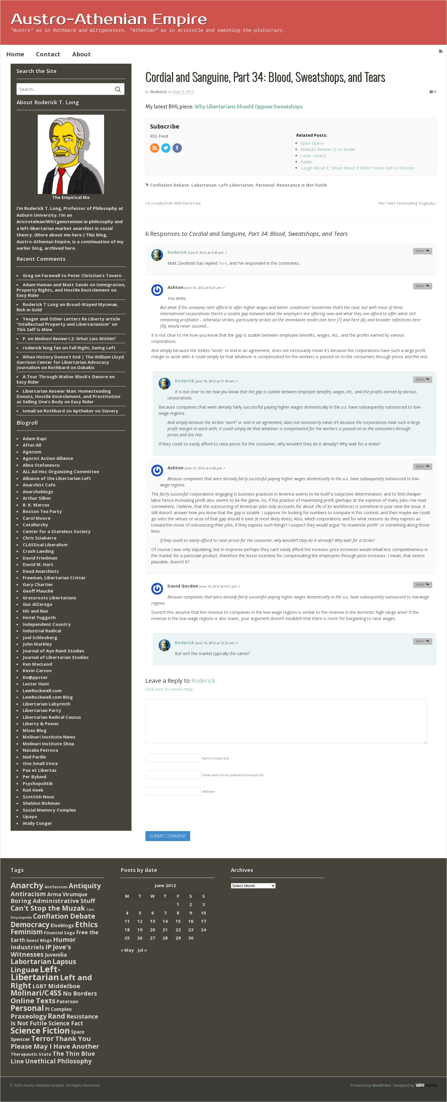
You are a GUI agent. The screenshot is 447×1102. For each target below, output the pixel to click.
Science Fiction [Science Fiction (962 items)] (40, 1030)
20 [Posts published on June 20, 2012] (152, 929)
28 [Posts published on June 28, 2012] (165, 938)
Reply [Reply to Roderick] (420, 251)
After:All (32, 445)
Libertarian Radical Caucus (52, 717)
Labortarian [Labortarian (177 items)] (31, 961)
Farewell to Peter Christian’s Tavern (81, 275)
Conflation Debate (169, 185)
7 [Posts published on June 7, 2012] (165, 913)
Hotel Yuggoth (39, 617)
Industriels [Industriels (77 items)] (27, 947)
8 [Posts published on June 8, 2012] (178, 913)
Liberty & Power (41, 723)
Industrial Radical (42, 631)
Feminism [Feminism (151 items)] (27, 931)
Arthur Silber (37, 498)
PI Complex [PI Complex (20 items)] (58, 1009)
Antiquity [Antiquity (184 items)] (85, 885)
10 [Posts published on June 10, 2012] (203, 913)
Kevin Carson (37, 670)
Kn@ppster (35, 677)
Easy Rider (28, 295)
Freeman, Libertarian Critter (54, 577)
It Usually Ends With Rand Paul (173, 203)
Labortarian (203, 185)
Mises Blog (35, 730)
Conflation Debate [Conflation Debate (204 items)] (64, 916)
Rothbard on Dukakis (71, 367)
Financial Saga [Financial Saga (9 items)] (59, 932)
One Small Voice (40, 763)
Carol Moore (36, 518)
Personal (265, 185)
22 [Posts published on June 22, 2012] (178, 929)
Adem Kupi (34, 438)
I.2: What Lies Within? (75, 338)
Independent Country (47, 624)
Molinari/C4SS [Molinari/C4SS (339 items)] (36, 993)
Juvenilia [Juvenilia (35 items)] (56, 954)
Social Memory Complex (49, 810)
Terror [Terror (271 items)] (42, 1038)
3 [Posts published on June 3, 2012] (203, 904)
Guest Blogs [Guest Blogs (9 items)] (39, 940)
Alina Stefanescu (41, 465)
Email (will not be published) (232, 775)
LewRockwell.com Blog (48, 697)
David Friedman (40, 558)
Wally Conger (37, 823)
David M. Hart (38, 564)
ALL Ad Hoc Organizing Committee (61, 471)
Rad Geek (33, 790)
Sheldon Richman (41, 803)
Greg (28, 275)
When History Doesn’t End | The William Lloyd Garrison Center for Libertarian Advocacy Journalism (70, 362)
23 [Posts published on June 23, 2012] (190, 929)
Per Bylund (34, 776)
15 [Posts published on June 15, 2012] (178, 921)
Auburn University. (37, 215)
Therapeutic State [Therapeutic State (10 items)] (31, 1054)
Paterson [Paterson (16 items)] (67, 1001)
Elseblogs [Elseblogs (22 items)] (62, 925)
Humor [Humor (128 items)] (64, 939)
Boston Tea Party (42, 511)
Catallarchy (35, 524)
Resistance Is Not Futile (302, 185)
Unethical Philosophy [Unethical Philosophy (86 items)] (58, 1061)
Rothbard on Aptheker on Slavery (81, 411)
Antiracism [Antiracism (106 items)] (28, 893)
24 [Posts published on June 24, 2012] (203, 929)
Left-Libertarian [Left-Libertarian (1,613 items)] (35, 973)
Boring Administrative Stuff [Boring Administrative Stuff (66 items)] (53, 901)
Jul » (142, 950)
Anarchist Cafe (39, 485)
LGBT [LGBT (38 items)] (39, 986)
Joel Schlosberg (40, 637)
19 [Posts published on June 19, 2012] (139, 929)
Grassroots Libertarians (49, 598)
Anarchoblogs (38, 491)
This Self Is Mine (34, 329)
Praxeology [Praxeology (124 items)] (29, 1016)
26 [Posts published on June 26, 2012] (139, 938)
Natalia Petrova (40, 750)
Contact (48, 54)
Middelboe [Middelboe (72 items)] (64, 986)
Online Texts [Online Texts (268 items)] (33, 1000)
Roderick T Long (40, 304)
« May (127, 950)
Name (215, 758)
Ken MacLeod (37, 664)
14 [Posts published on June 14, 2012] (165, 921)
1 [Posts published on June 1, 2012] (178, 904)
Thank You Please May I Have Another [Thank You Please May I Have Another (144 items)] (55, 1042)
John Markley (37, 644)
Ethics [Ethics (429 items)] (86, 924)
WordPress (381, 1085)
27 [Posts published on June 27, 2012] (152, 938)
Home (15, 54)
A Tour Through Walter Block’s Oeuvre (65, 376)
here (222, 263)
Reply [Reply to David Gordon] (420, 585)
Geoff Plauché (38, 591)
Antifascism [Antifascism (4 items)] (56, 886)
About (81, 54)
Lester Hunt (36, 684)
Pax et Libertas (40, 770)
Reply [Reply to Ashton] (420, 286)
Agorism (32, 452)
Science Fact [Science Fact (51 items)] (65, 1023)
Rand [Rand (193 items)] (56, 1016)
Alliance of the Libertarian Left (57, 478)
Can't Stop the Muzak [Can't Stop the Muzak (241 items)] (48, 908)
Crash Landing (38, 551)
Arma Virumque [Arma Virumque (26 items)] (67, 894)
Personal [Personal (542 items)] (27, 1008)
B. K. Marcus (36, 505)
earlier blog (29, 248)
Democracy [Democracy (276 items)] (30, 924)
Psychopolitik (38, 783)
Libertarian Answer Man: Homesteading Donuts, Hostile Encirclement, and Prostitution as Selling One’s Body (68, 396)
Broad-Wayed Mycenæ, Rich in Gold (67, 306)
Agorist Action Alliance (48, 458)
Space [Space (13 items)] (77, 1032)
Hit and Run (35, 611)
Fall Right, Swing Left (92, 348)
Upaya (30, 816)
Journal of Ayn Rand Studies (53, 651)
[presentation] (190, 815)
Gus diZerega (37, 604)
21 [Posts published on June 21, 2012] (165, 929)
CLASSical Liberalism (45, 544)
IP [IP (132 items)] (48, 947)
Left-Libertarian (236, 185)
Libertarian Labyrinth (46, 704)
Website (208, 791)
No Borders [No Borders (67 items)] (80, 993)
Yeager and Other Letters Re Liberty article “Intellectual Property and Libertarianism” (68, 321)
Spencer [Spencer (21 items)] (20, 1039)
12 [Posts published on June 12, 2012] (139, 921)
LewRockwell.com (42, 690)
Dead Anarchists (41, 571)
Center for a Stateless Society (57, 531)
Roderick (158, 92)
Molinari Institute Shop (48, 743)
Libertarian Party (42, 710)
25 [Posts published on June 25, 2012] (127, 938)
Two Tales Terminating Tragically (407, 203)
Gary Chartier (38, 584)
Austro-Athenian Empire (109, 19)
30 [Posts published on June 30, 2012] (190, 938)
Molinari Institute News (49, 737)
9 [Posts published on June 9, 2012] (190, 913)
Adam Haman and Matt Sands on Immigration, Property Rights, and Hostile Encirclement (71, 287)
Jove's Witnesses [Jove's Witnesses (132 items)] (41, 950)
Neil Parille (34, 757)
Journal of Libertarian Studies (56, 657)
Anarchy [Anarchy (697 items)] (27, 885)
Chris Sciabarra (39, 538)
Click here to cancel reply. (169, 689)
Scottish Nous (38, 797)
